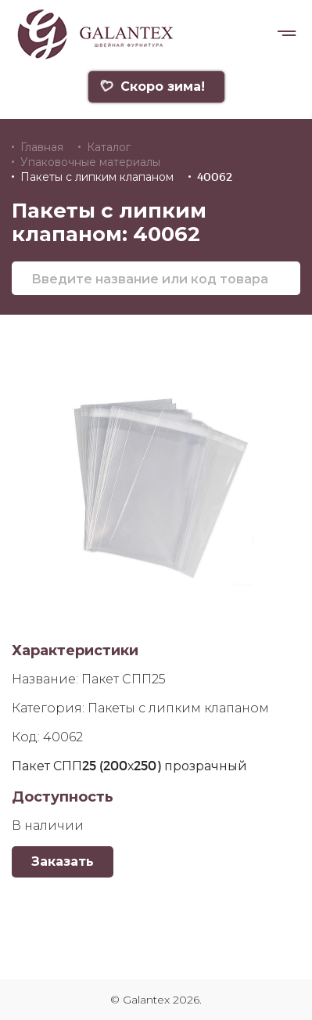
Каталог (109, 147)
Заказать (62, 861)
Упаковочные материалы (90, 162)
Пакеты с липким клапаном (97, 176)
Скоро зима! (152, 86)
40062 (214, 176)
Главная (41, 147)
